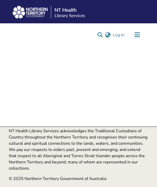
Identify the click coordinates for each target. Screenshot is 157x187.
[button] (100, 35)
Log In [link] (119, 35)
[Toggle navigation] (137, 35)
